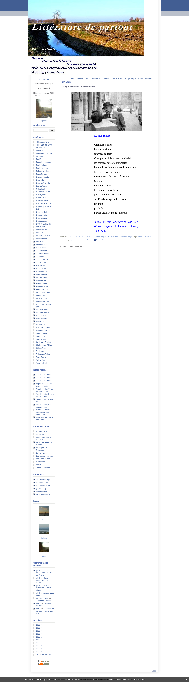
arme (77, 240)
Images (36, 501)
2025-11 (39, 640)
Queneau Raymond (43, 309)
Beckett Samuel (42, 168)
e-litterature (40, 434)
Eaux (44, 556)
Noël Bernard (41, 280)
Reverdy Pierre (42, 324)
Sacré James (41, 336)
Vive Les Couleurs (43, 494)
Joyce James (41, 263)
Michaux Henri (41, 277)
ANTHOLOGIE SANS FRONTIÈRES (81, 237)
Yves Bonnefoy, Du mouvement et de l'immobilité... (43, 412)
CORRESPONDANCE (44, 204)
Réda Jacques (41, 318)
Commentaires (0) (126, 237)
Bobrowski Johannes (44, 171)
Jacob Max (40, 257)
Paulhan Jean (41, 283)
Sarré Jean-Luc (42, 339)
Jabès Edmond (42, 251)
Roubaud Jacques (43, 330)
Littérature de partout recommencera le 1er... (45, 611)
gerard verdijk (41, 489)
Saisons (44, 538)
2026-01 (39, 634)
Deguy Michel (41, 212)
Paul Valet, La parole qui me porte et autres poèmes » (132, 79)
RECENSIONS (41, 315)
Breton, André (41, 186)
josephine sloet (42, 491)
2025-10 (39, 643)
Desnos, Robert (42, 215)
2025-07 (39, 652)
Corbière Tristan (42, 201)
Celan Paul (40, 189)
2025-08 (39, 649)
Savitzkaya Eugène (43, 342)
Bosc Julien (40, 180)
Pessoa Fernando (43, 292)
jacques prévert (143, 237)
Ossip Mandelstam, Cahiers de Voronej (44, 573)
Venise (44, 520)
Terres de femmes (43, 468)
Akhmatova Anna (42, 142)
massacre (83, 240)
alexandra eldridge (43, 480)
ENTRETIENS (41, 233)
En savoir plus (139, 680)
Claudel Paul (41, 198)
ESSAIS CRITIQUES (44, 236)
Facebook (98, 240)
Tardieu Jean (41, 351)
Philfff (38, 604)
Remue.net (40, 462)
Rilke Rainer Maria (43, 327)
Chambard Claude (43, 192)
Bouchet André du (43, 183)
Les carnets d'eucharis (44, 456)
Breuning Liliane (42, 598)
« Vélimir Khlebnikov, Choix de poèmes (83, 79)
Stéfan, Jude (41, 348)
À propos (44, 121)
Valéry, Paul (40, 360)
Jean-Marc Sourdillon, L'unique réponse (44, 588)
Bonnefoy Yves (42, 174)
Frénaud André (41, 245)
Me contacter (44, 80)
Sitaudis (39, 465)
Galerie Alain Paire (43, 486)
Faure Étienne (41, 239)
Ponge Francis (41, 295)
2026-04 (39, 625)
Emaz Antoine (41, 230)
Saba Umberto (41, 333)
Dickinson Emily (42, 218)
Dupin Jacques (41, 221)
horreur (89, 240)
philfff (38, 571)
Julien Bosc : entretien (44, 601)
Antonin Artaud (41, 150)
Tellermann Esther (43, 354)
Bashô (38, 159)
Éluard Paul (40, 227)
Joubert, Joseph (42, 260)
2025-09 (39, 646)
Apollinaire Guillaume (44, 153)
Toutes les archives (43, 655)
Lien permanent (112, 237)
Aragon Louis (41, 156)
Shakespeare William (44, 345)
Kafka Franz (41, 266)
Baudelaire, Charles (43, 162)
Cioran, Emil (41, 195)
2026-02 (39, 631)
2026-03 (39, 628)
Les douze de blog (43, 459)
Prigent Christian (42, 301)
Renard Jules (41, 321)
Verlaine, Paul (41, 363)
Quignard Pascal (42, 312)
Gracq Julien (41, 248)
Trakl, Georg (41, 357)
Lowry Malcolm (42, 272)
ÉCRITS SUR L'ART (44, 224)
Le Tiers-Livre (41, 453)
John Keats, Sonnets (44, 375)
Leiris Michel (41, 269)
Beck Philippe (41, 165)
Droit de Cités (41, 431)
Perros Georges (42, 289)
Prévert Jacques (42, 298)
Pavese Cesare (42, 286)
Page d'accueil (104, 79)
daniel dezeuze (42, 483)
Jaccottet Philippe (43, 254)
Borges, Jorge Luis (43, 177)
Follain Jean (41, 242)
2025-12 (39, 637)
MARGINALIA (41, 274)
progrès (71, 240)
